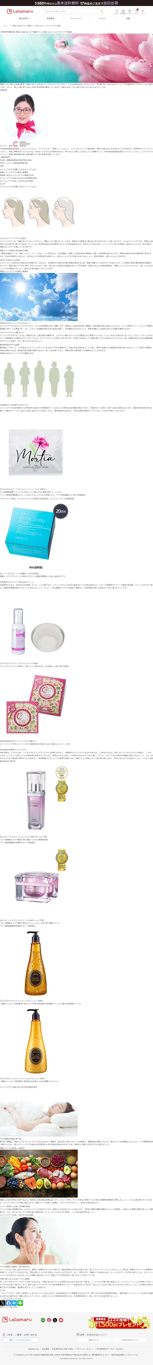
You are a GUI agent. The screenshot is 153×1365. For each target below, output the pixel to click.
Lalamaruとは (33, 1349)
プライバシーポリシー (85, 1349)
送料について (94, 1340)
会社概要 (45, 1349)
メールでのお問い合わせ (20, 1340)
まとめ (2, 184)
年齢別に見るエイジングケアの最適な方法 (16, 175)
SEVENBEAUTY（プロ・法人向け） (111, 1349)
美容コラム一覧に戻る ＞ (10, 1307)
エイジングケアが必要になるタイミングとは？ (18, 169)
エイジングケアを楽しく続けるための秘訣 (16, 181)
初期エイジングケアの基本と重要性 (14, 172)
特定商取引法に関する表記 (62, 1349)
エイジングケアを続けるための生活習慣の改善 (18, 178)
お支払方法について (130, 1340)
